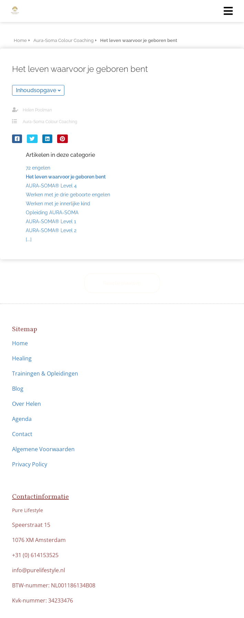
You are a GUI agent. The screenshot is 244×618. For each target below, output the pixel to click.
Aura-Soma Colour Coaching (50, 121)
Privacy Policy (29, 464)
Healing (22, 358)
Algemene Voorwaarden (44, 449)
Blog (17, 388)
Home (20, 343)
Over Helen (26, 404)
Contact (22, 434)
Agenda (22, 419)
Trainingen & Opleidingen (45, 373)
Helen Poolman (37, 110)
